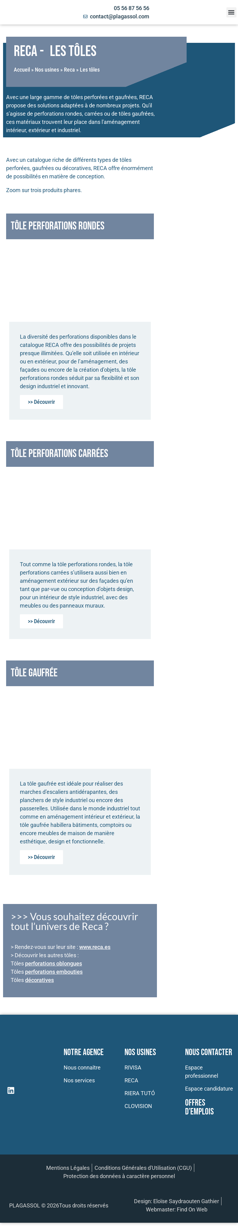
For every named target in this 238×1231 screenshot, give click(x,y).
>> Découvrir (41, 402)
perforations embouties (54, 972)
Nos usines (47, 69)
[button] (231, 12)
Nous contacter (208, 1052)
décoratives (39, 980)
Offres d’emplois (199, 1107)
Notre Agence (84, 1052)
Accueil (22, 69)
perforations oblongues (53, 963)
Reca (69, 69)
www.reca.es (94, 947)
